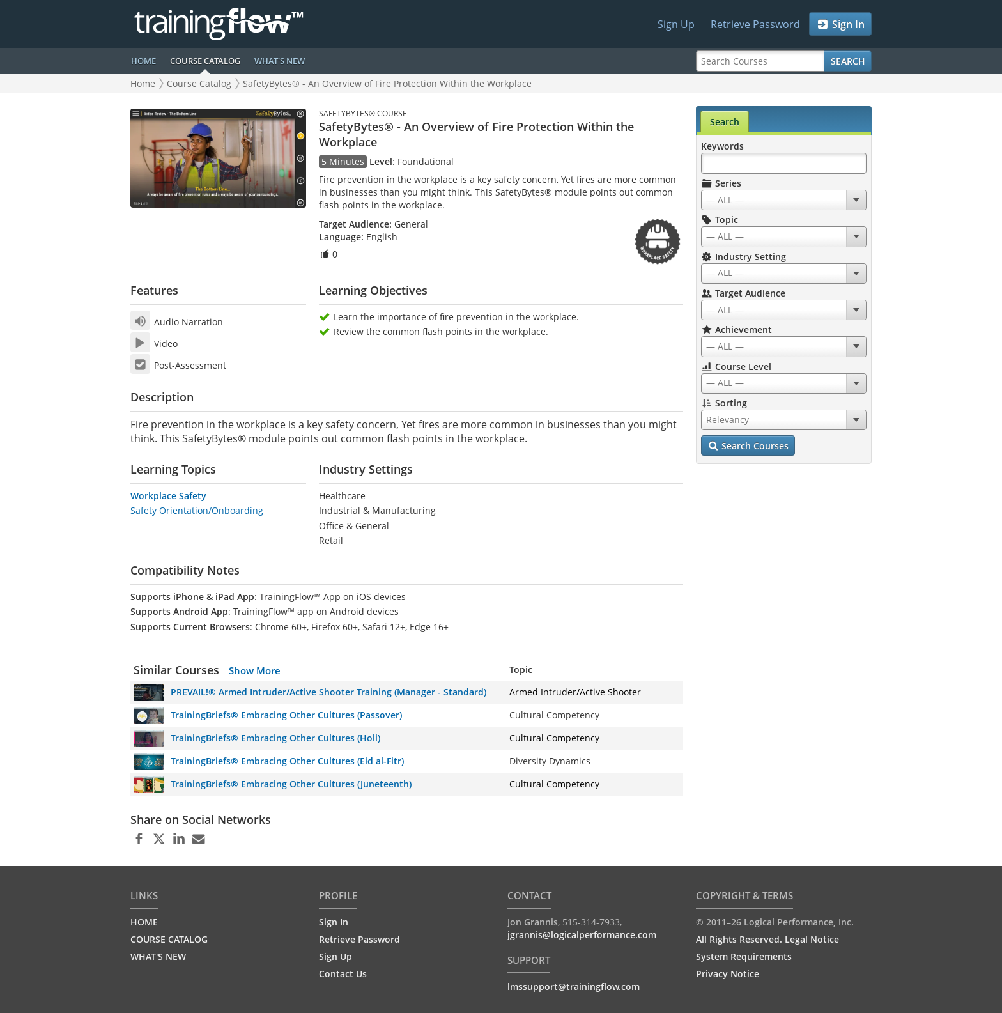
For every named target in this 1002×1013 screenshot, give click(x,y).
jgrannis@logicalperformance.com (581, 935)
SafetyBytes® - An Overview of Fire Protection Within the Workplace (387, 83)
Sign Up (676, 24)
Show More (255, 670)
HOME (143, 60)
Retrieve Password (755, 24)
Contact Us (343, 974)
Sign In (841, 24)
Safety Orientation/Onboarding (196, 510)
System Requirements (744, 956)
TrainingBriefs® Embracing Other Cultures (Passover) (286, 715)
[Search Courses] (760, 61)
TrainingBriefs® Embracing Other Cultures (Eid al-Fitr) (287, 761)
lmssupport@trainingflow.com (573, 986)
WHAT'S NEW (279, 60)
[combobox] (784, 200)
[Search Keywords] (784, 163)
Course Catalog (199, 83)
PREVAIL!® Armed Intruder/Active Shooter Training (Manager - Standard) (328, 692)
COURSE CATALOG (205, 60)
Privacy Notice (727, 974)
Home (142, 83)
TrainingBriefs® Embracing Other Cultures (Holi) (275, 738)
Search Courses (748, 446)
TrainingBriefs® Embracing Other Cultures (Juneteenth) (291, 784)
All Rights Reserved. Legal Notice (767, 939)
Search (848, 61)
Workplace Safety (168, 496)
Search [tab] (724, 122)
